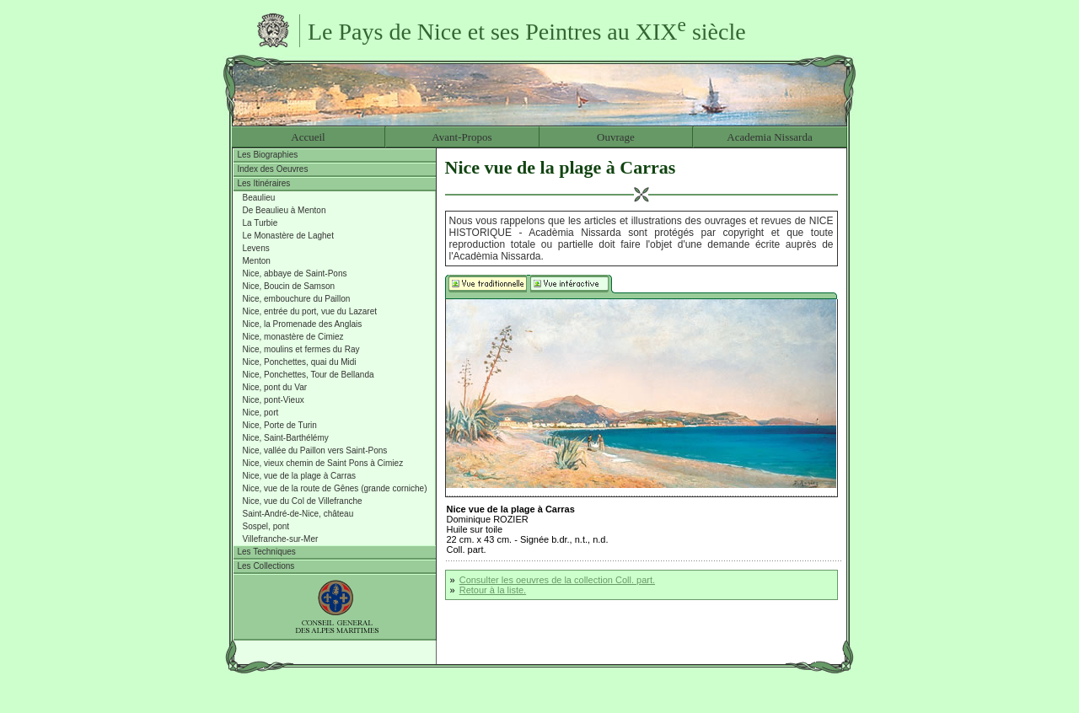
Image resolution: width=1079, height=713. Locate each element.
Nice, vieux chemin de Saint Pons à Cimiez (323, 463)
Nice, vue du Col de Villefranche (302, 501)
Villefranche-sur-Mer (281, 539)
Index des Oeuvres (273, 169)
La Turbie (260, 223)
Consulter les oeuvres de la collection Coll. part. (557, 580)
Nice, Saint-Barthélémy (286, 437)
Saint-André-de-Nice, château (298, 513)
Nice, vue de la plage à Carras (300, 475)
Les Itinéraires (264, 183)
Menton (257, 260)
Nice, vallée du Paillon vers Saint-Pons (315, 450)
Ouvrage (616, 137)
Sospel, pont (266, 526)
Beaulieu (259, 197)
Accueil (308, 137)
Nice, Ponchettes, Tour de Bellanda (308, 374)
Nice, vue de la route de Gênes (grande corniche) (335, 488)
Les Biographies (268, 154)
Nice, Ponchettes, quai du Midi (300, 362)
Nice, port (261, 412)
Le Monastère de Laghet (288, 235)
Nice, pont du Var (275, 387)
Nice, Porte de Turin (280, 425)
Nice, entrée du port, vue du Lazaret (310, 311)
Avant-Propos (461, 137)
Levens (256, 248)
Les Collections (266, 566)
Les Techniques (267, 551)
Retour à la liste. (492, 590)
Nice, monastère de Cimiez (293, 336)
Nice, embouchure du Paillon (297, 298)
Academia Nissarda (769, 137)
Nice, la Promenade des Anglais (302, 324)
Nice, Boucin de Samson (289, 286)
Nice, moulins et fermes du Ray (301, 349)
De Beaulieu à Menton (284, 210)
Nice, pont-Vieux (273, 400)
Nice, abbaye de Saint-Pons (295, 273)
